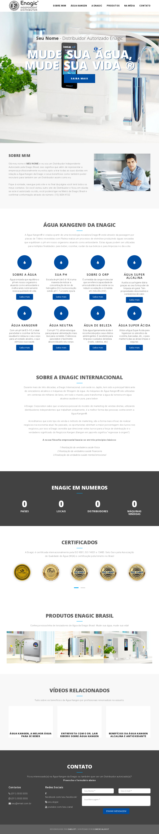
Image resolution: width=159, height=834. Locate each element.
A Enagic (97, 7)
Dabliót (72, 829)
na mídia (129, 7)
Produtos (113, 7)
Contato (145, 7)
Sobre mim (59, 7)
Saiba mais (79, 78)
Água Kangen (79, 7)
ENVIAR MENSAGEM (116, 811)
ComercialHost (101, 829)
